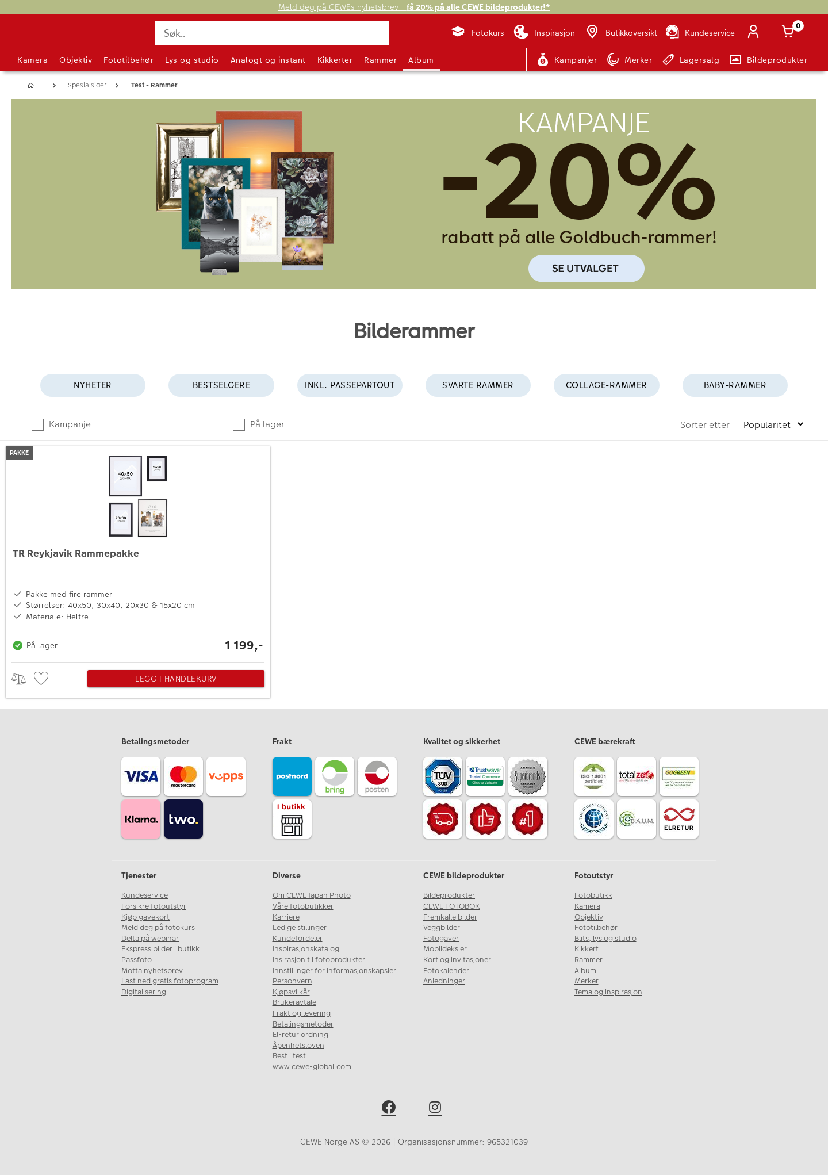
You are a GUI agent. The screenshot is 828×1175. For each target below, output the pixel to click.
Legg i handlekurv (176, 678)
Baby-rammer (735, 385)
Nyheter (93, 385)
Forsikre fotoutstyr (153, 906)
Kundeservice (144, 895)
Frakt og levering (302, 1013)
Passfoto (136, 960)
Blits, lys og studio (605, 938)
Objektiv (75, 60)
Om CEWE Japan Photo (312, 895)
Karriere (286, 917)
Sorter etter (706, 424)
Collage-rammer (606, 385)
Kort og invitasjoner (457, 960)
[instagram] (437, 1109)
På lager (266, 424)
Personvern (292, 981)
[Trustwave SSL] (487, 778)
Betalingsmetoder (303, 1024)
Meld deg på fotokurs (158, 928)
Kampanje (69, 424)
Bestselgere (222, 385)
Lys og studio (192, 60)
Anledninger (444, 981)
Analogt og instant (268, 60)
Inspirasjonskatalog (306, 949)
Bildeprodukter (449, 895)
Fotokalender (446, 971)
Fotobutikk (593, 895)
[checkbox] (42, 679)
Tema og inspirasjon (608, 992)
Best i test (289, 1056)
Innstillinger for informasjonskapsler (334, 971)
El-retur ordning (300, 1034)
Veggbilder (441, 928)
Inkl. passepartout (349, 385)
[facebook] (390, 1109)
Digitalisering (143, 992)
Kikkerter (335, 60)
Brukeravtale (294, 1002)
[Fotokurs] (477, 33)
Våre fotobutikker (303, 906)
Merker (586, 981)
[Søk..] (272, 33)
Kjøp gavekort (145, 917)
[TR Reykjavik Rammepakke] (138, 551)
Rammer (380, 60)
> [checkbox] (23, 679)
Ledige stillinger (300, 928)
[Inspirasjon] (544, 33)
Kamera (32, 60)
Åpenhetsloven (298, 1045)
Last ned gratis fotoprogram (169, 981)
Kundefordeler (298, 938)
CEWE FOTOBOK (451, 906)
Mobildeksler (445, 949)
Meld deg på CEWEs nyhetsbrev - (414, 7)
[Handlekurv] (790, 33)
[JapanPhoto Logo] (48, 42)
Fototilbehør (128, 60)
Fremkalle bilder (450, 917)
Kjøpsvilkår (291, 992)
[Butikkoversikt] (620, 33)
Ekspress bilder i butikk (160, 949)
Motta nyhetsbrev (152, 971)
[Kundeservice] (699, 33)
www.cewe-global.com (312, 1067)
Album (421, 60)
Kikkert (586, 949)
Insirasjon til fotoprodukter (319, 960)
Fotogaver (441, 938)
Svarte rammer (478, 385)
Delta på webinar (150, 938)
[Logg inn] (755, 33)
